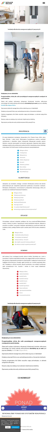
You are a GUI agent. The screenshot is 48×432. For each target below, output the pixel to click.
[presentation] (2, 408)
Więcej (7, 427)
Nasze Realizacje (24, 171)
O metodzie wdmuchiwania (21, 235)
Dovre (20, 292)
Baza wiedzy (23, 167)
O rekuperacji (23, 152)
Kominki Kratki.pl (23, 278)
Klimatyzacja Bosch (19, 200)
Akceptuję (15, 427)
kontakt (3, 105)
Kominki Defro (23, 276)
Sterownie (22, 157)
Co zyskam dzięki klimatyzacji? (21, 207)
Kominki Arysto (23, 281)
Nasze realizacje (23, 288)
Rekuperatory (23, 155)
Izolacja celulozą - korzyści (21, 239)
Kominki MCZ (22, 283)
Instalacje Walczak (26, 426)
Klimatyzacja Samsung (19, 195)
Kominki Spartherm (24, 285)
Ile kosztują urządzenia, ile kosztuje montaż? (25, 209)
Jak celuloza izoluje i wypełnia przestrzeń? (25, 244)
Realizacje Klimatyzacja (20, 202)
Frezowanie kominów (24, 295)
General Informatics (27, 429)
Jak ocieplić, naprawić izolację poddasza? (25, 242)
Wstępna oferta (24, 150)
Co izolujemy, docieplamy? (21, 237)
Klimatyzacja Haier (19, 197)
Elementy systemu (24, 164)
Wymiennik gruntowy (25, 169)
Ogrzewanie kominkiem (25, 290)
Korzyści (22, 162)
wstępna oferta (11, 105)
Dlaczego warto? (18, 204)
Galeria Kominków (24, 274)
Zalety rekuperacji (24, 159)
